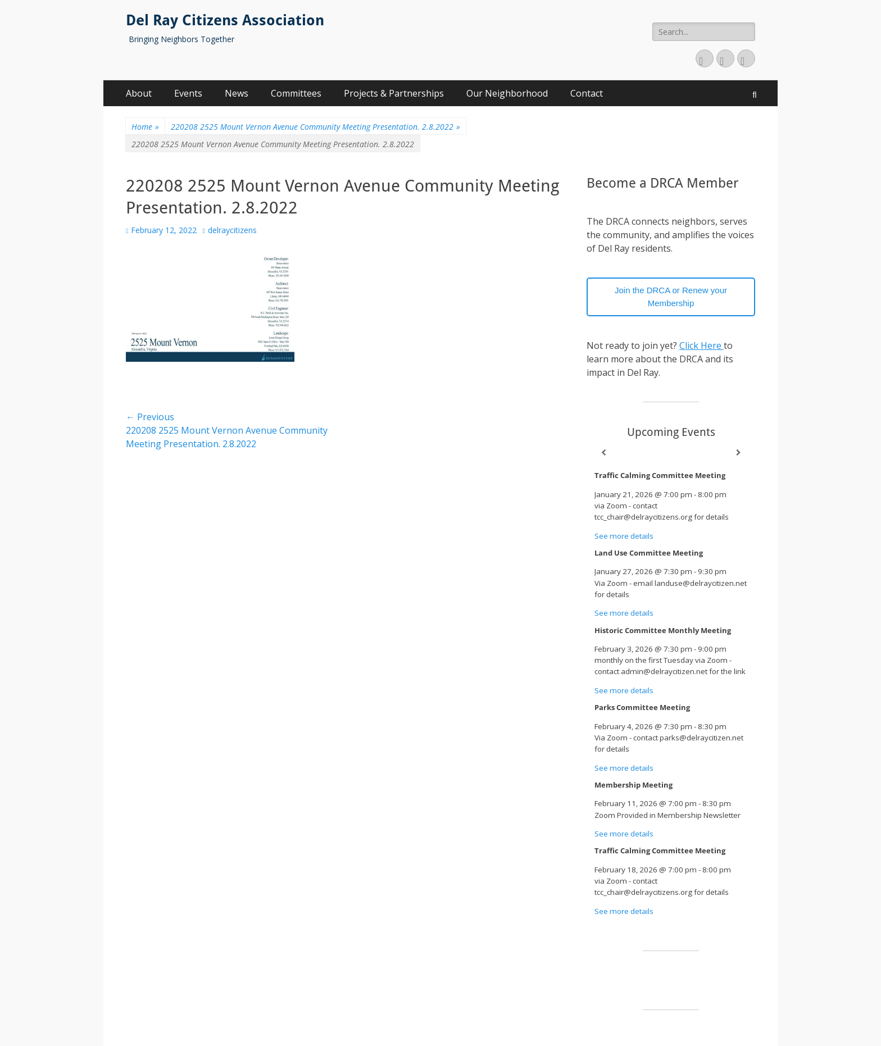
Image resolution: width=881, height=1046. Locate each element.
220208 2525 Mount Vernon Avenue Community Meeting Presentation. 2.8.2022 (315, 127)
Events (188, 93)
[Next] (738, 452)
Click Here (701, 345)
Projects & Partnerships (394, 93)
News (236, 93)
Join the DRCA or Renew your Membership (671, 296)
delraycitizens (232, 230)
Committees (296, 93)
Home (145, 127)
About (139, 93)
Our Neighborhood (507, 93)
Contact (586, 93)
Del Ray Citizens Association (225, 20)
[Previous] (603, 452)
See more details (623, 536)
